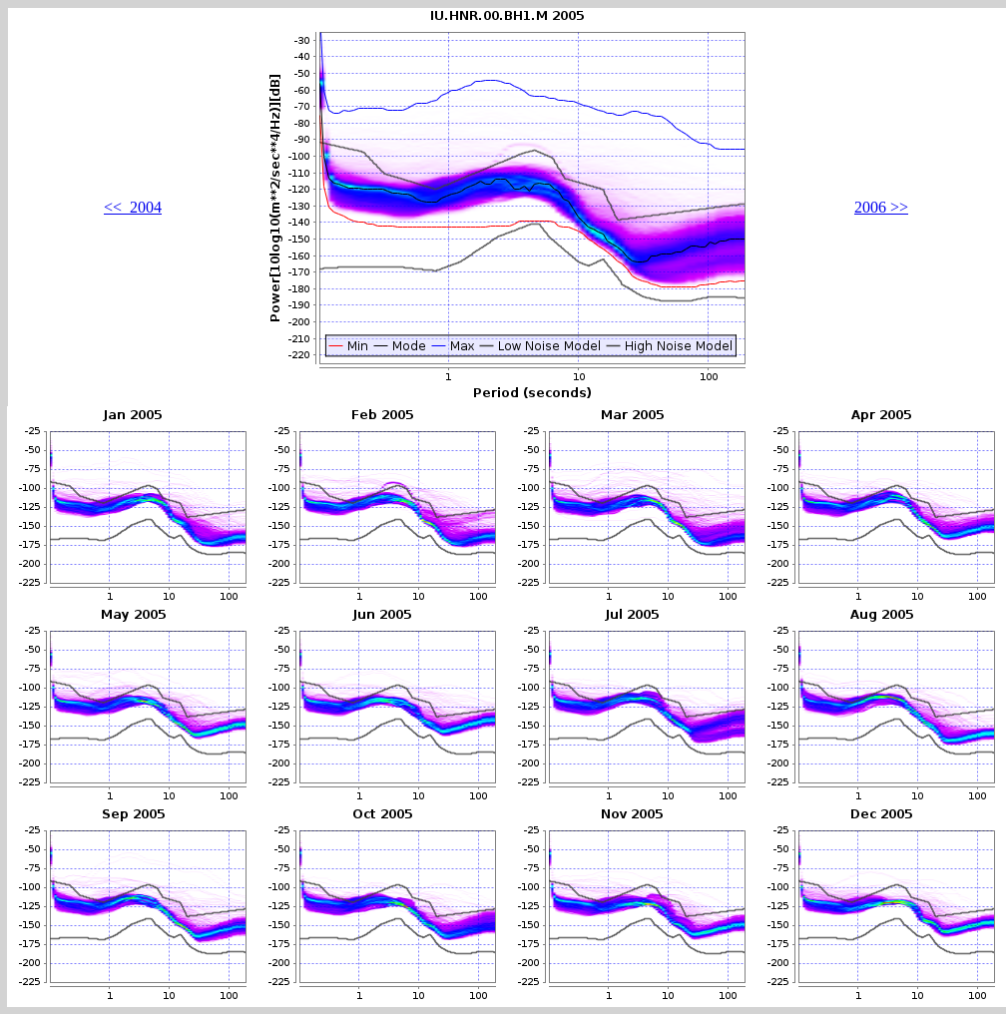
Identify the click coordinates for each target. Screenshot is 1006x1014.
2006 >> (881, 207)
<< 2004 (133, 207)
